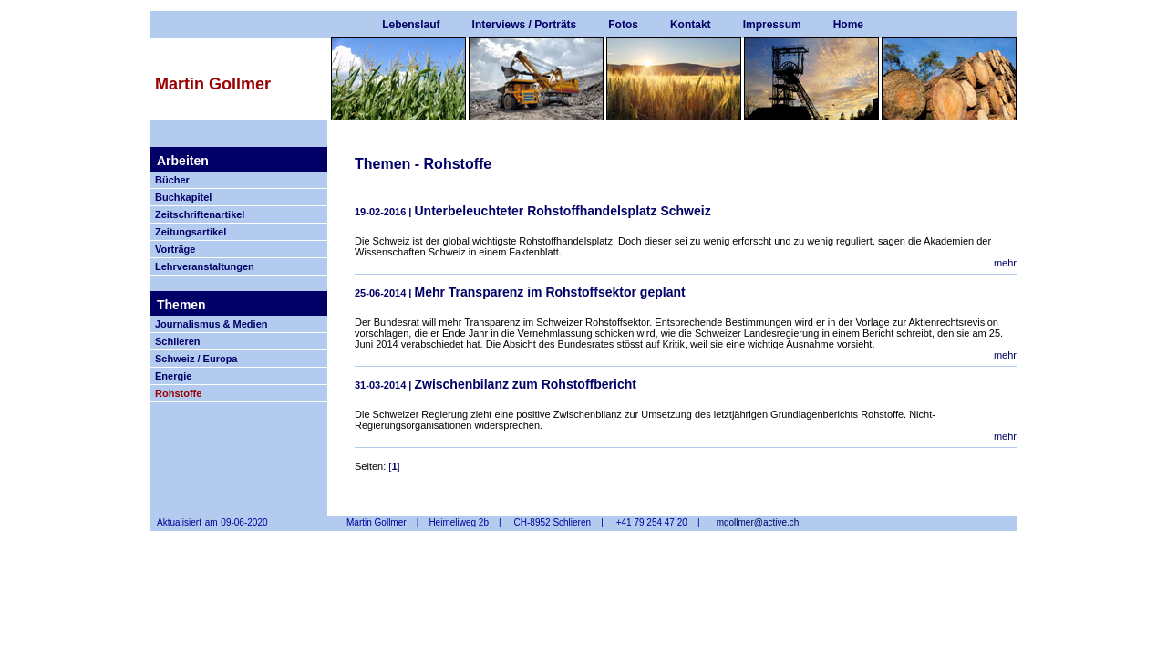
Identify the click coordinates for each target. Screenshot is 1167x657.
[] (393, 466)
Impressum (772, 24)
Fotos (623, 24)
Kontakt (690, 24)
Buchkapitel (183, 197)
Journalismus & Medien (211, 323)
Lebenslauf (410, 24)
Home (848, 24)
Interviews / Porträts (524, 24)
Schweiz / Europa (196, 358)
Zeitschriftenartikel (199, 214)
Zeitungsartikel (190, 231)
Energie (173, 375)
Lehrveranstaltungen (204, 266)
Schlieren (178, 341)
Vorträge (175, 249)
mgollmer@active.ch (758, 522)
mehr (1005, 262)
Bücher (172, 179)
